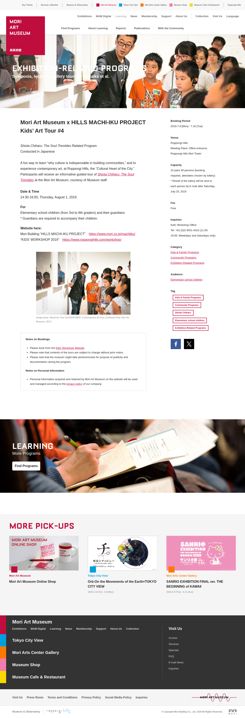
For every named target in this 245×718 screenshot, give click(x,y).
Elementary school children (187, 279)
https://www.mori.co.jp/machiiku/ (112, 234)
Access (173, 637)
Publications (142, 28)
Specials (174, 650)
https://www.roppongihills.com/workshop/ (91, 239)
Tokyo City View (131, 5)
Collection (202, 16)
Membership (149, 16)
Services (174, 644)
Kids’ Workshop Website (70, 348)
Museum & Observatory (77, 5)
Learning (120, 16)
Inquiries (174, 668)
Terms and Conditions (63, 697)
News (133, 16)
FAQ (171, 656)
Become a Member (49, 5)
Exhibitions (85, 16)
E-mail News (176, 662)
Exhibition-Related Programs (187, 262)
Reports (121, 28)
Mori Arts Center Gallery (156, 5)
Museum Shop (180, 5)
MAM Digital (103, 16)
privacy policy (74, 383)
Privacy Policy (91, 697)
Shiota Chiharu (183, 312)
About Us (181, 16)
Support (166, 16)
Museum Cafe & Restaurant (206, 5)
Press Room (35, 697)
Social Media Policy (118, 697)
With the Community (171, 28)
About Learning (98, 28)
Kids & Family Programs (185, 252)
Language (232, 16)
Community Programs (183, 257)
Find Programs (70, 28)
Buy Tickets (27, 5)
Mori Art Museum (108, 5)
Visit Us (217, 16)
